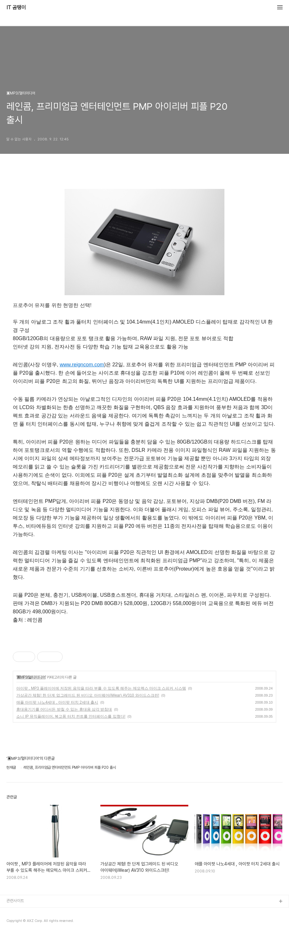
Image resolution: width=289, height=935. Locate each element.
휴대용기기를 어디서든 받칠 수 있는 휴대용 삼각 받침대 (64, 709)
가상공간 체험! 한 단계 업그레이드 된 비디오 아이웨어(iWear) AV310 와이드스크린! (87, 695)
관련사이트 (15, 900)
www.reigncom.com (82, 364)
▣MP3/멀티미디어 (31, 677)
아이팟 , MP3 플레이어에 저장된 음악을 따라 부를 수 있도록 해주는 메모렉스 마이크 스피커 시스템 (101, 688)
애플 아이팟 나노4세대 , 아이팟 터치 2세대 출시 (57, 702)
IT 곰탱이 (16, 8)
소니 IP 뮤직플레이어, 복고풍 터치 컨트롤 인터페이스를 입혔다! (70, 716)
